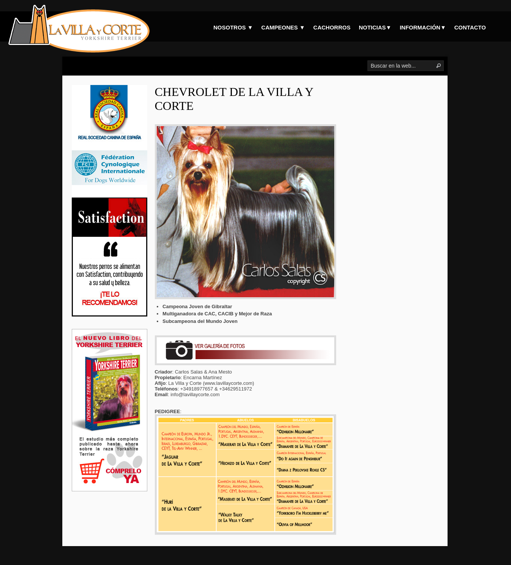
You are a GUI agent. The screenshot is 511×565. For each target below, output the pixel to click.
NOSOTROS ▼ (233, 27)
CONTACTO (470, 27)
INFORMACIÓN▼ (423, 27)
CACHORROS (331, 27)
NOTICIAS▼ (375, 27)
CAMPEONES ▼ (283, 27)
